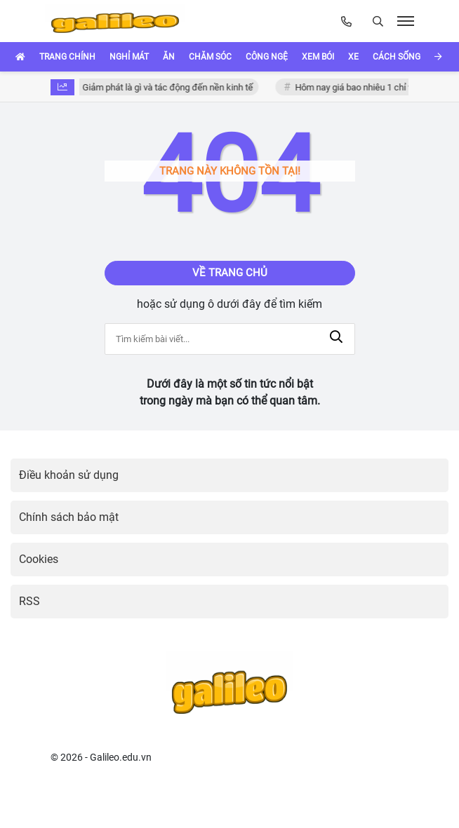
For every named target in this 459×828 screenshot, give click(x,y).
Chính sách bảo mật (69, 517)
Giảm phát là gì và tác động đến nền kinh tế (171, 87)
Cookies (38, 559)
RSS (29, 601)
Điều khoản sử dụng (69, 475)
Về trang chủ (229, 272)
